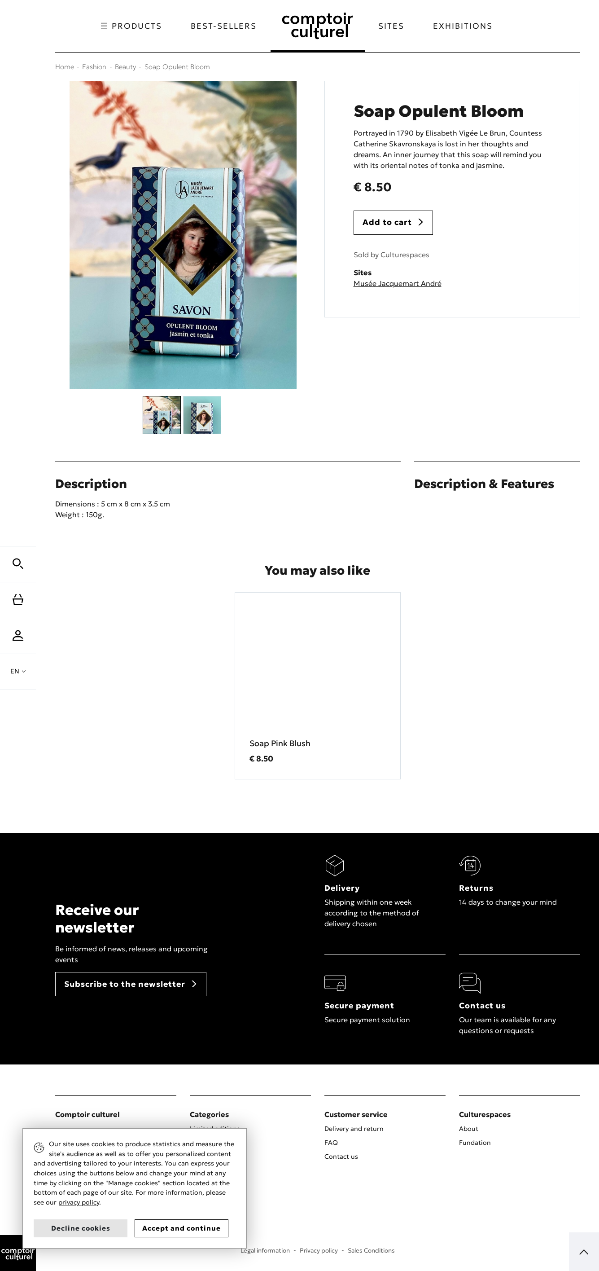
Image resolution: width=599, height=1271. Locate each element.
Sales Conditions (371, 1250)
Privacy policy (319, 1250)
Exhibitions (463, 26)
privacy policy (78, 1202)
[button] (18, 564)
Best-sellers (224, 26)
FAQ (331, 1143)
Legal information (265, 1250)
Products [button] (131, 26)
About (468, 1129)
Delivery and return (354, 1129)
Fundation (475, 1143)
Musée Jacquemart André (398, 283)
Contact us (341, 1156)
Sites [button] (391, 26)
